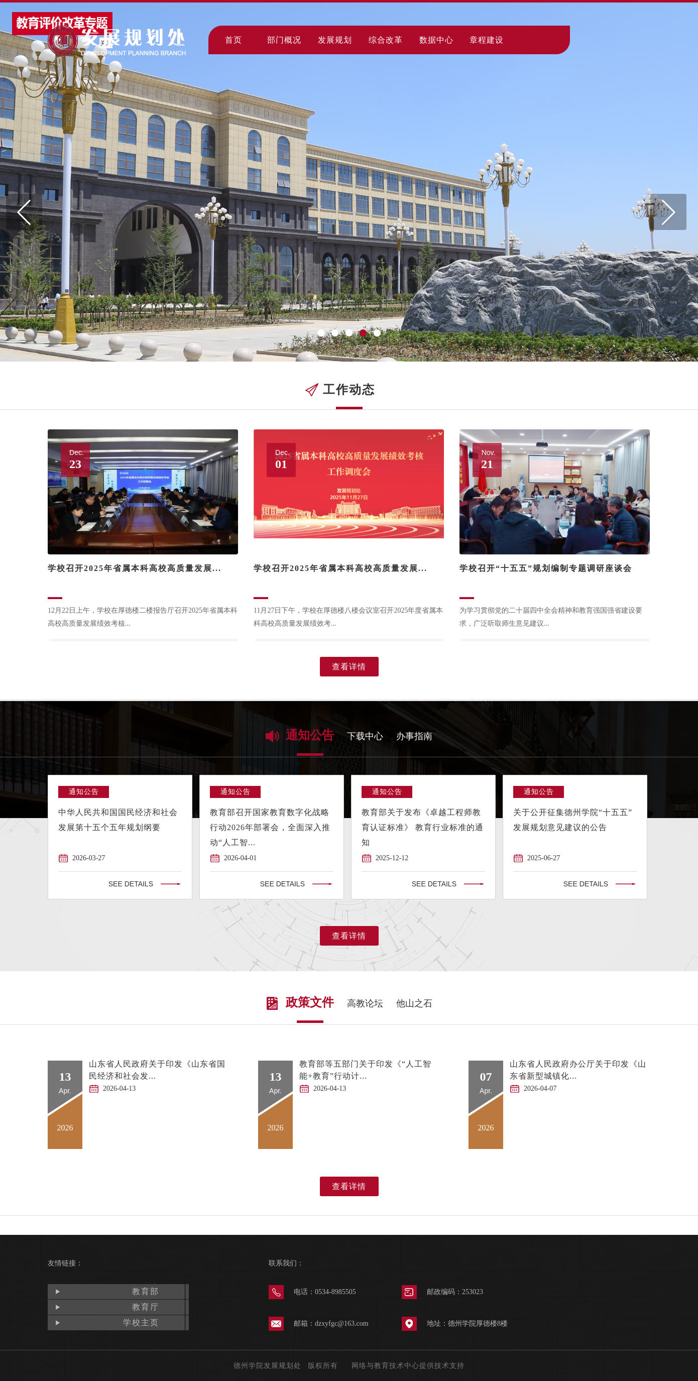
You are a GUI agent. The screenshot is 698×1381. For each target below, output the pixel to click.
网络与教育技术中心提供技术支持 (408, 1365)
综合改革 (386, 40)
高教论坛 (365, 1003)
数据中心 (436, 40)
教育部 (145, 1291)
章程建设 (487, 40)
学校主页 (141, 1322)
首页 (233, 40)
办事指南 (414, 736)
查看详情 (349, 666)
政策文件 (310, 1002)
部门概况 (284, 40)
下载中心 (365, 736)
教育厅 (145, 1307)
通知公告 (310, 735)
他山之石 (414, 1003)
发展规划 (335, 40)
